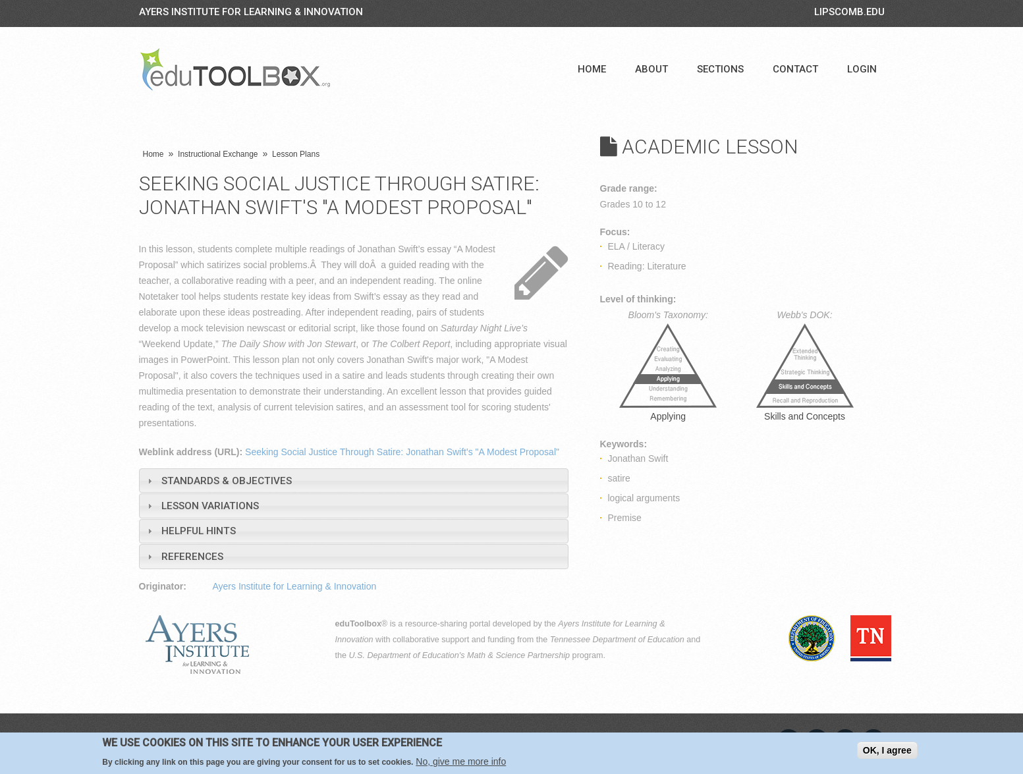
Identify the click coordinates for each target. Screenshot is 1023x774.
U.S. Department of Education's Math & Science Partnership (459, 655)
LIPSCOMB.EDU (849, 12)
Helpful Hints (198, 531)
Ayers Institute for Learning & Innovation (251, 12)
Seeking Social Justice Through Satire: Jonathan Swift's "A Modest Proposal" (402, 452)
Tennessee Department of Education (617, 639)
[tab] (353, 480)
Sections (720, 69)
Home (592, 69)
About (651, 69)
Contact (795, 69)
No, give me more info (461, 761)
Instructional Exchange (218, 154)
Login (862, 69)
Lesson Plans (295, 154)
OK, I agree (887, 750)
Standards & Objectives (226, 481)
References (192, 557)
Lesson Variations (210, 506)
